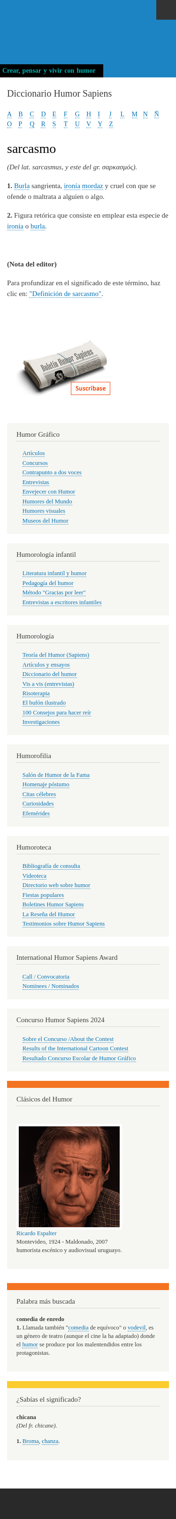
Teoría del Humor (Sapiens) (56, 655)
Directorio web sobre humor (56, 885)
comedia (78, 1327)
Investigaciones (41, 722)
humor (30, 1344)
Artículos (34, 453)
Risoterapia (36, 693)
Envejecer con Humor (49, 491)
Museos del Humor (46, 520)
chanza (50, 1441)
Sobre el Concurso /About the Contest (68, 1039)
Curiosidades (38, 803)
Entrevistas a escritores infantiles (62, 602)
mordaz (92, 186)
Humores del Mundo (47, 501)
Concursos (35, 463)
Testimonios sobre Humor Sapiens (64, 923)
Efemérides (36, 813)
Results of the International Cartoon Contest (75, 1048)
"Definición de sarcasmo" (65, 293)
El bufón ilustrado (44, 702)
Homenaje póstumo (46, 784)
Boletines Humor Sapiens (53, 904)
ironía (72, 186)
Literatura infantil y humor (55, 573)
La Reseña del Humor (49, 914)
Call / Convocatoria (46, 976)
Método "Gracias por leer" (54, 592)
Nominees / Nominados (51, 986)
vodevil (136, 1327)
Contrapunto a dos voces (52, 472)
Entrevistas (36, 482)
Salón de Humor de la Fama (56, 775)
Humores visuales (44, 511)
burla (38, 226)
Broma (31, 1441)
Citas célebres (39, 794)
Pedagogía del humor (48, 583)
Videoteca (34, 876)
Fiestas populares (43, 895)
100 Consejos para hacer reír (57, 712)
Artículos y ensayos (46, 664)
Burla (22, 186)
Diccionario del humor (50, 674)
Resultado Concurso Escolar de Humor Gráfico (79, 1058)
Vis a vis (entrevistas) (48, 684)
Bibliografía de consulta (51, 866)
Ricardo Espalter (36, 1233)
